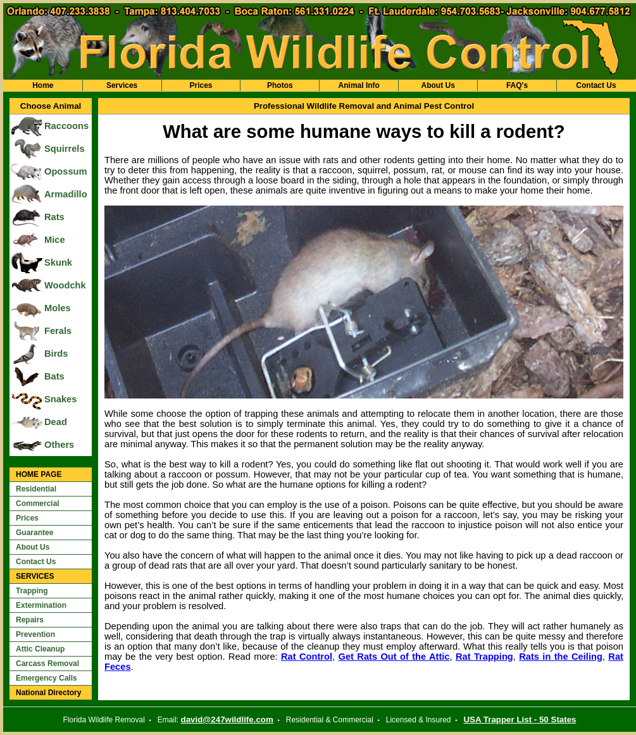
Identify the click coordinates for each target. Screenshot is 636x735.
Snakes (60, 399)
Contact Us (596, 85)
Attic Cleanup (40, 649)
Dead (55, 422)
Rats (54, 217)
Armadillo (65, 194)
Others (59, 445)
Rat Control (306, 657)
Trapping (32, 590)
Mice (54, 240)
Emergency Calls (46, 678)
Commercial (37, 503)
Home (42, 85)
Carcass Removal (47, 663)
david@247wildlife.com (227, 719)
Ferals (58, 331)
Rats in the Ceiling (560, 657)
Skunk (58, 262)
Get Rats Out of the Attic (394, 657)
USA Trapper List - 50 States (519, 719)
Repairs (30, 619)
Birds (56, 354)
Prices (200, 85)
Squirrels (64, 149)
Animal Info (359, 85)
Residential (36, 489)
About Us (437, 85)
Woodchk (65, 285)
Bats (54, 376)
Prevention (35, 634)
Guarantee (34, 532)
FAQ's (517, 85)
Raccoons (66, 126)
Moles (57, 308)
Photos (280, 85)
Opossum (65, 171)
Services (121, 85)
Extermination (41, 605)
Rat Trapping (484, 657)
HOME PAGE (38, 474)
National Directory (48, 692)
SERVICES (35, 576)
